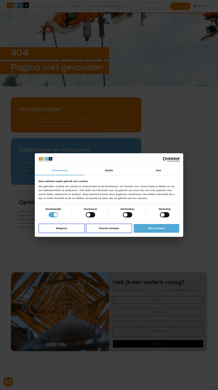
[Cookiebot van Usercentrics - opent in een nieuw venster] (165, 159)
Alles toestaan (156, 228)
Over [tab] (158, 170)
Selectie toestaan (109, 228)
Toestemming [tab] (59, 170)
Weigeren (61, 228)
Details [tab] (109, 170)
